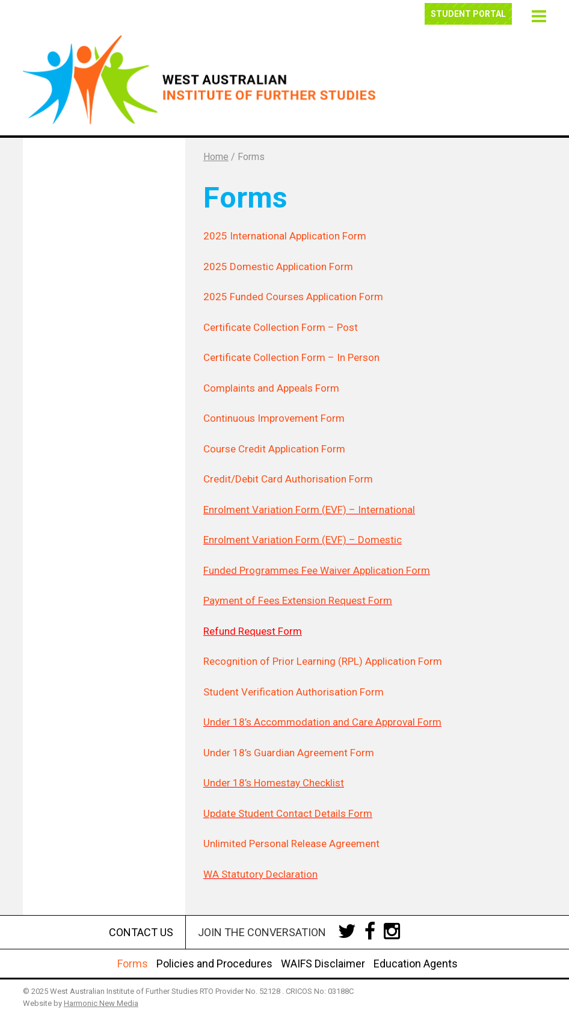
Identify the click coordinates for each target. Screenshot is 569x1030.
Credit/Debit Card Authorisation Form (288, 479)
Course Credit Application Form (274, 449)
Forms (132, 963)
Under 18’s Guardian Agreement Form (288, 753)
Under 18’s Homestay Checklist (273, 783)
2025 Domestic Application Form (278, 267)
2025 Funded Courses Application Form (293, 297)
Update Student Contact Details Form (287, 813)
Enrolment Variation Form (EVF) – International (309, 510)
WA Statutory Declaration (260, 874)
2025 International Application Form (284, 236)
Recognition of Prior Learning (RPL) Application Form (322, 661)
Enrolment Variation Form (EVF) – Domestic (302, 540)
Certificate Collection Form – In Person (291, 357)
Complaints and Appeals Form (271, 388)
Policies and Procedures (214, 963)
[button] (537, 14)
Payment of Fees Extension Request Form (297, 600)
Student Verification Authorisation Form (293, 692)
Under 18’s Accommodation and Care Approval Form (322, 722)
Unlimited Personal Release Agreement (291, 843)
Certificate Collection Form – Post (280, 327)
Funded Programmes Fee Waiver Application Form (316, 570)
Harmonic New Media (101, 1003)
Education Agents (416, 963)
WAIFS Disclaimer (323, 963)
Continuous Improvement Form (274, 418)
